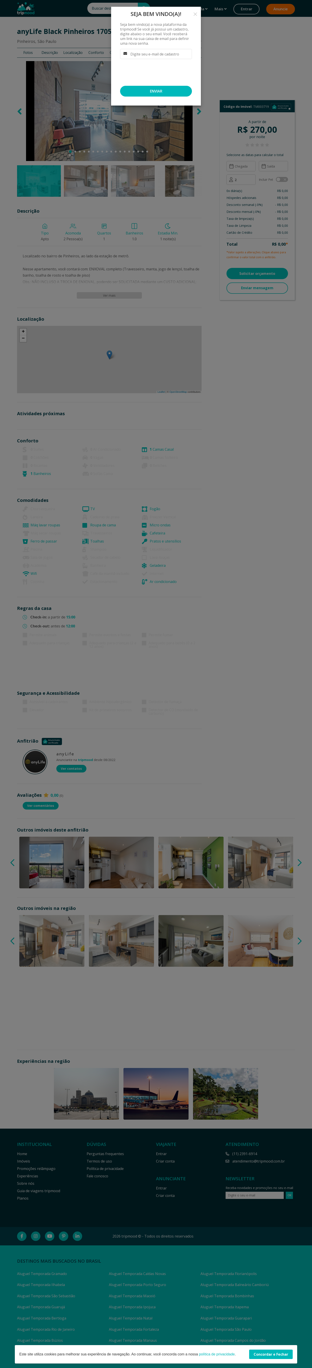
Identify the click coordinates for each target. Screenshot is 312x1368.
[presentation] (154, 72)
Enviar (156, 91)
